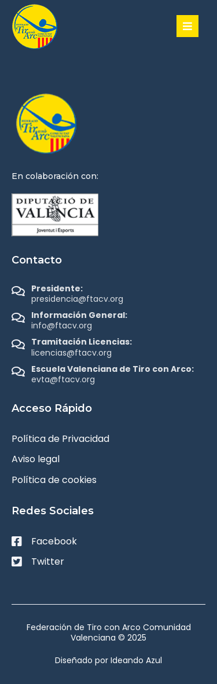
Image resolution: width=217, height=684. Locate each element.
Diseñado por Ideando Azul (108, 660)
